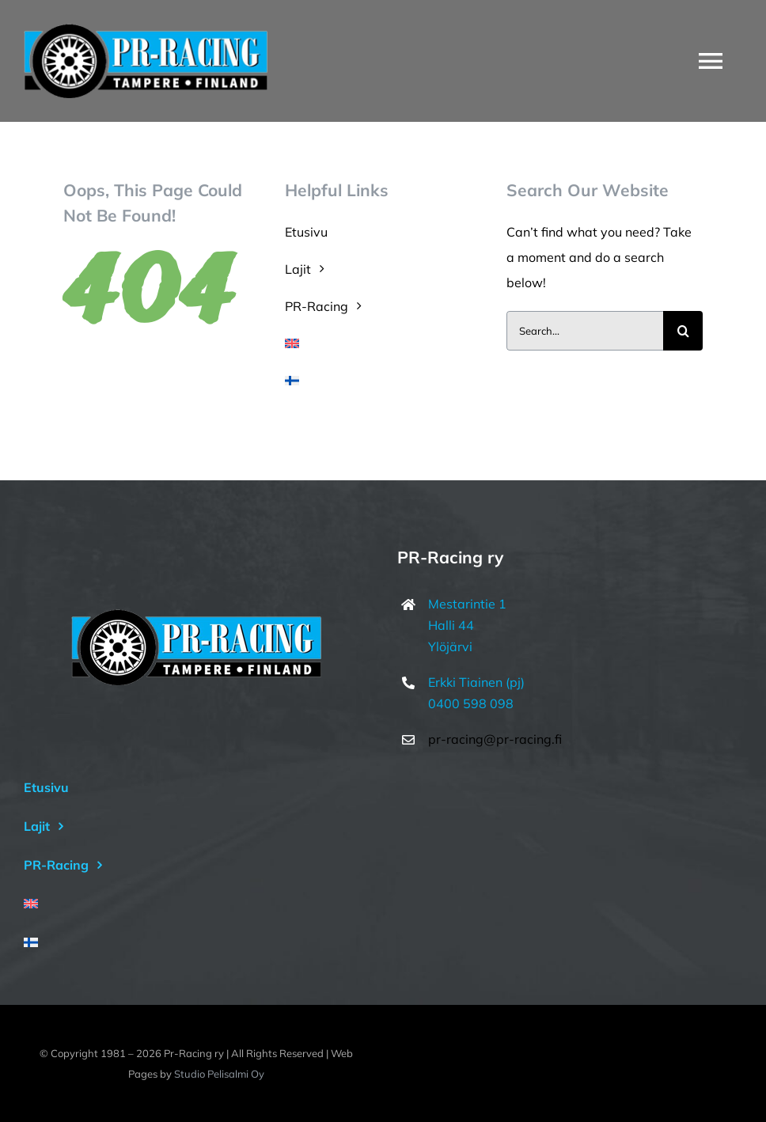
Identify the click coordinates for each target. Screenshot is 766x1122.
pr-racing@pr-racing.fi (495, 739)
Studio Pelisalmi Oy (219, 1073)
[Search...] (584, 331)
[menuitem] (383, 343)
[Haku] (683, 331)
